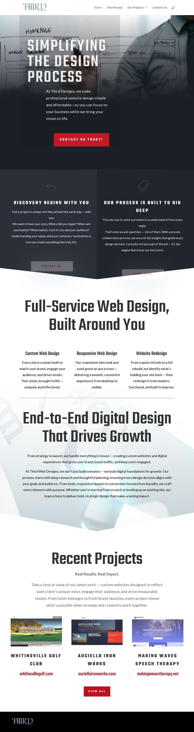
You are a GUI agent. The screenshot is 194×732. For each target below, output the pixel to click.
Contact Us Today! (62, 139)
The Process (114, 7)
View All (97, 691)
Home (98, 7)
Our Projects (135, 7)
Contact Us (159, 7)
